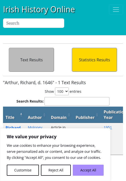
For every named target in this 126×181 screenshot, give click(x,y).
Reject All (55, 170)
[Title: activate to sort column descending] (14, 115)
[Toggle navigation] (116, 10)
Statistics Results (94, 60)
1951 (108, 127)
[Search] (33, 23)
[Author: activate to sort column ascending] (36, 115)
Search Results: (63, 101)
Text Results (31, 60)
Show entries (63, 91)
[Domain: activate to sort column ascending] (60, 115)
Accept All (88, 170)
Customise (23, 170)
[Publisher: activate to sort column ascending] (87, 115)
